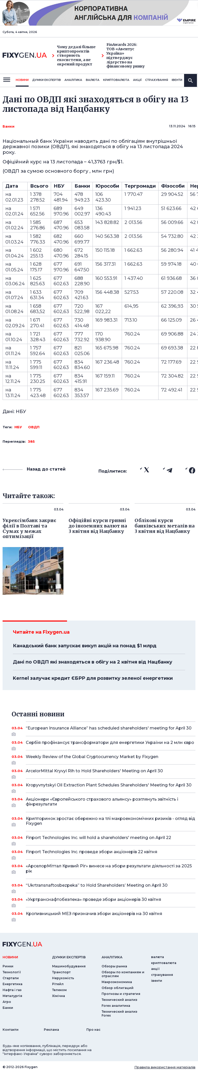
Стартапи (11, 978)
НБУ (18, 427)
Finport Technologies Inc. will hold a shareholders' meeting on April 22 (103, 839)
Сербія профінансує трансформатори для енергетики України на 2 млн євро (110, 744)
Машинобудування (69, 966)
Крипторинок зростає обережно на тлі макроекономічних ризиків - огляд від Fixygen (110, 821)
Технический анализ (119, 1000)
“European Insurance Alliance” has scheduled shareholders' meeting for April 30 (109, 730)
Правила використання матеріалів (164, 1067)
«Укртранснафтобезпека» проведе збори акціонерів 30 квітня (103, 901)
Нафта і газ (12, 990)
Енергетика (12, 984)
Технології (12, 972)
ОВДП (33, 427)
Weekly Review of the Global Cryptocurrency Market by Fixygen (103, 758)
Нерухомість (63, 978)
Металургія (12, 996)
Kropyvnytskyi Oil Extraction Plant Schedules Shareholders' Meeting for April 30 (109, 787)
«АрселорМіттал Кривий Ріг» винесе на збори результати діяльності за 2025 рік (109, 869)
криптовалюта (116, 80)
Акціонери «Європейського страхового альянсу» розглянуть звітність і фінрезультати (103, 802)
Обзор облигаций (118, 988)
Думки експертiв (46, 80)
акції (137, 80)
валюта (93, 80)
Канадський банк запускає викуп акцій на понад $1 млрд (84, 646)
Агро (7, 1002)
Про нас (93, 1030)
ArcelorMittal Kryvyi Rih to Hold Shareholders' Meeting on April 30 (103, 772)
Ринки (8, 966)
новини (22, 80)
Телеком (59, 990)
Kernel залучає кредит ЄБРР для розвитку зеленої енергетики (93, 678)
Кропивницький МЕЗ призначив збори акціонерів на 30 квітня (103, 915)
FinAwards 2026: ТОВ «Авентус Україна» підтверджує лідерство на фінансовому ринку (123, 56)
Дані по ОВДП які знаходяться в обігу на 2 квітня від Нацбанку (92, 662)
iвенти (177, 80)
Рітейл (58, 984)
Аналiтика (73, 80)
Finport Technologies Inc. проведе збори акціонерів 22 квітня (103, 853)
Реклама (51, 1030)
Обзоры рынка (114, 966)
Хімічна (58, 996)
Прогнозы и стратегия (121, 994)
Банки (8, 126)
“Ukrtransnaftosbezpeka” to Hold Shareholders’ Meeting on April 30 (103, 887)
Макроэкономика (117, 982)
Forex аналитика (116, 1006)
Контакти (11, 1030)
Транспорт (61, 972)
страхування (156, 80)
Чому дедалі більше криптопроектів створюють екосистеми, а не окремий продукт (74, 55)
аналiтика (112, 957)
